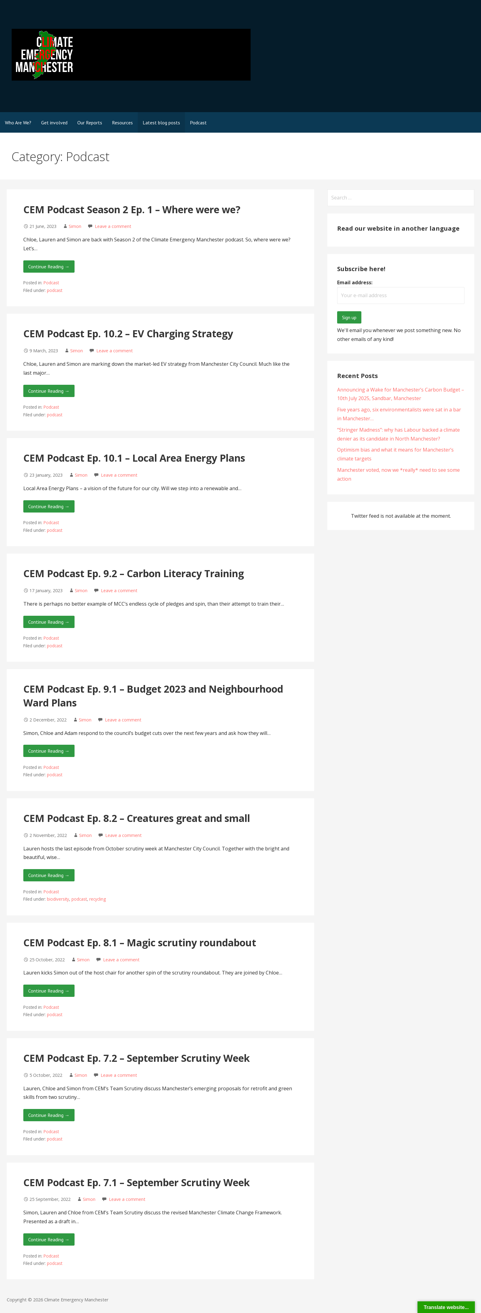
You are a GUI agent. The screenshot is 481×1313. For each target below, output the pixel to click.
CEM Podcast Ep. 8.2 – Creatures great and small (136, 818)
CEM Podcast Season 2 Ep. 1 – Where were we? (131, 209)
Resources (122, 122)
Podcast (198, 122)
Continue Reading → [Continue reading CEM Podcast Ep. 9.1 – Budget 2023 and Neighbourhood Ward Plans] (49, 751)
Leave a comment (113, 226)
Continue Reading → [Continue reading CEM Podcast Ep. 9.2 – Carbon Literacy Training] (49, 622)
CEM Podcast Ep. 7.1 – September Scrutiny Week (136, 1182)
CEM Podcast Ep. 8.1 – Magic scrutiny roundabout (139, 942)
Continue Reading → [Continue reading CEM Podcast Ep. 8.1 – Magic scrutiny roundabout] (49, 991)
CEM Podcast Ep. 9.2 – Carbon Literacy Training (133, 573)
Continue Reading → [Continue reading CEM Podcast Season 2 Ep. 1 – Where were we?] (49, 266)
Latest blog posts (161, 122)
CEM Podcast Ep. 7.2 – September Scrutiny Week (136, 1058)
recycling (97, 899)
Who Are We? (18, 122)
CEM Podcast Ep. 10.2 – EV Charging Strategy (128, 333)
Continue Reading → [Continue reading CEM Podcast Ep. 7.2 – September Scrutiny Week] (49, 1115)
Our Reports (89, 122)
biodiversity (58, 899)
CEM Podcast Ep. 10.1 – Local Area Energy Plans (134, 457)
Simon (75, 226)
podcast (54, 290)
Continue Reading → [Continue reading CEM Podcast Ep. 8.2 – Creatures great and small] (49, 875)
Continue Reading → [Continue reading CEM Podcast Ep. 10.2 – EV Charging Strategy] (49, 391)
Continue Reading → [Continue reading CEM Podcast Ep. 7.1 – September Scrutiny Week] (49, 1239)
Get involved (54, 122)
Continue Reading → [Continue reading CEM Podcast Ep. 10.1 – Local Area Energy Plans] (49, 506)
